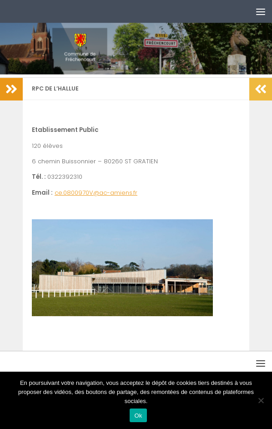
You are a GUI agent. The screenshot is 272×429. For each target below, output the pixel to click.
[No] (260, 400)
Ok (138, 415)
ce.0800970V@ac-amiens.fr (96, 192)
